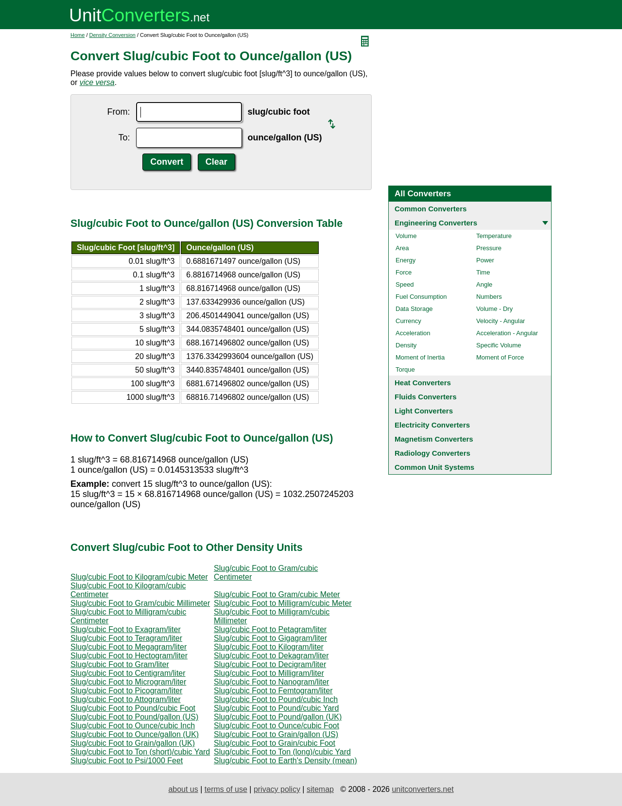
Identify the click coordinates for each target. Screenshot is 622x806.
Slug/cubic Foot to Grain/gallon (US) (276, 734)
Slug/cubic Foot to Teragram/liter (126, 638)
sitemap (320, 789)
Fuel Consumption (421, 296)
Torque (405, 369)
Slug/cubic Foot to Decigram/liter (270, 664)
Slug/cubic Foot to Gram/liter (119, 664)
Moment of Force (500, 357)
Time (483, 272)
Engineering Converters (436, 223)
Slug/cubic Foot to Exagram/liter (125, 629)
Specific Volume (498, 345)
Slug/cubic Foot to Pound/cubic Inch (276, 699)
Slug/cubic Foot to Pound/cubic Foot (132, 708)
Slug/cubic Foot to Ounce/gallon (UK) (134, 734)
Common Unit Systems (434, 467)
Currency (408, 321)
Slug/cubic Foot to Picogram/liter (126, 690)
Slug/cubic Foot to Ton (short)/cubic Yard (140, 752)
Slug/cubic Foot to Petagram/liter (270, 629)
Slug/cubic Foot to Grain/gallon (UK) (132, 743)
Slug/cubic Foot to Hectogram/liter (129, 656)
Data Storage (414, 308)
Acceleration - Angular (507, 333)
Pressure (488, 248)
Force (404, 272)
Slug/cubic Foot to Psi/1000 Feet (126, 760)
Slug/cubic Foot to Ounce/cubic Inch (132, 725)
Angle (484, 284)
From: (118, 112)
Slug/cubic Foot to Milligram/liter (269, 673)
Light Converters (424, 411)
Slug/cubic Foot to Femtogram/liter (273, 690)
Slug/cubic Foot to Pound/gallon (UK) (278, 717)
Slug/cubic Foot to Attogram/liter (125, 699)
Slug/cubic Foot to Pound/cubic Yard (276, 708)
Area (402, 248)
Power (485, 260)
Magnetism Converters (434, 439)
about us (183, 789)
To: (124, 137)
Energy (405, 260)
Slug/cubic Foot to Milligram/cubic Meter (283, 603)
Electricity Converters (432, 425)
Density (406, 345)
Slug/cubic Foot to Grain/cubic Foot (274, 743)
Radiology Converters (432, 453)
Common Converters (430, 209)
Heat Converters (423, 382)
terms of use (226, 789)
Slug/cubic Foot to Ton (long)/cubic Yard (282, 752)
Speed (405, 284)
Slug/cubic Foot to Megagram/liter (128, 647)
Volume (406, 236)
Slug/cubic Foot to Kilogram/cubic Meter (139, 577)
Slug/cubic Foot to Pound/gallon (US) (134, 717)
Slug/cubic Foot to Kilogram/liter (269, 647)
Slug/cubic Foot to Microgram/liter (128, 682)
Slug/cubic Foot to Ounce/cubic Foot (276, 725)
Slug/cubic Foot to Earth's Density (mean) (285, 760)
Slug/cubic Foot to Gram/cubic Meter (277, 594)
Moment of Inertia (420, 357)
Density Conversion (112, 35)
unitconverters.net (422, 789)
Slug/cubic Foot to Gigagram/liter (270, 638)
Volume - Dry (494, 308)
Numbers (489, 296)
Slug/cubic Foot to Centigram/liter (128, 673)
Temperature (494, 236)
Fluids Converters (426, 397)
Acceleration (413, 333)
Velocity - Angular (500, 321)
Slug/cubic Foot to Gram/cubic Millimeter (140, 603)
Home (77, 35)
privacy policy (277, 789)
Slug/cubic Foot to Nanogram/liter (271, 682)
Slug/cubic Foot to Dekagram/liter (271, 656)
